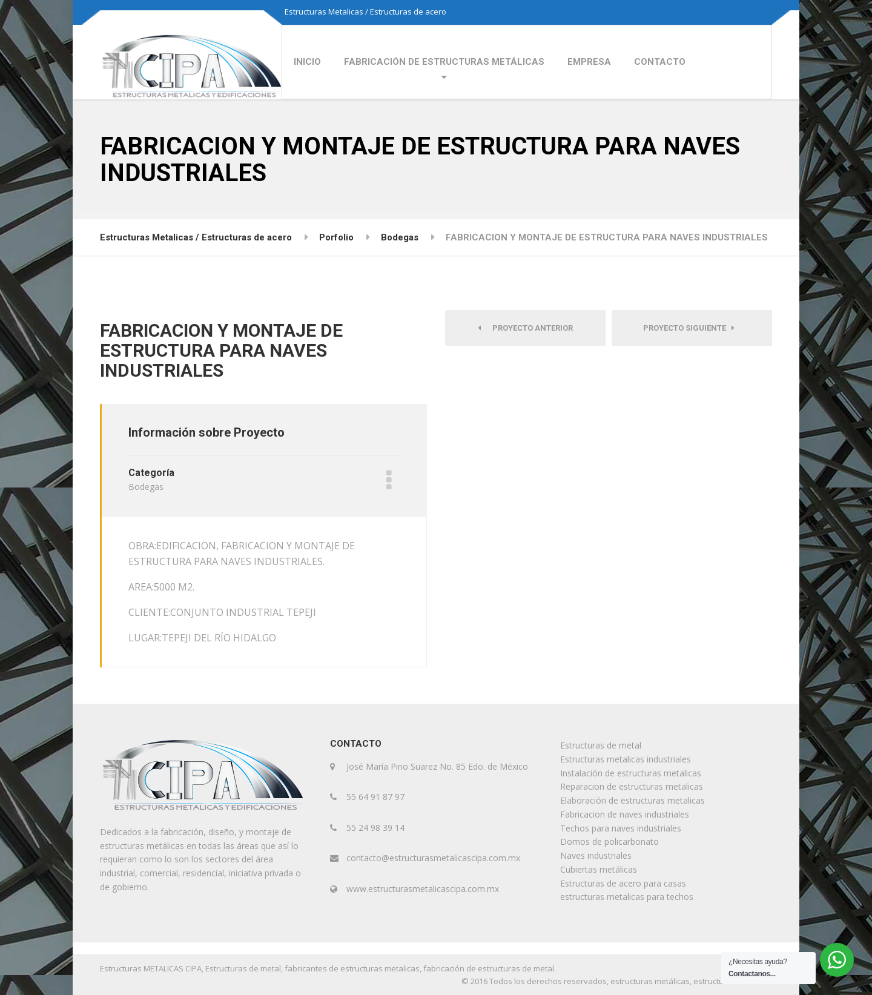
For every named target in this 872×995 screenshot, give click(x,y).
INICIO (307, 61)
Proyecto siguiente (689, 327)
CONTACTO (659, 61)
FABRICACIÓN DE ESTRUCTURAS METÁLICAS (444, 61)
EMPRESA (589, 61)
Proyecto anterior (525, 327)
